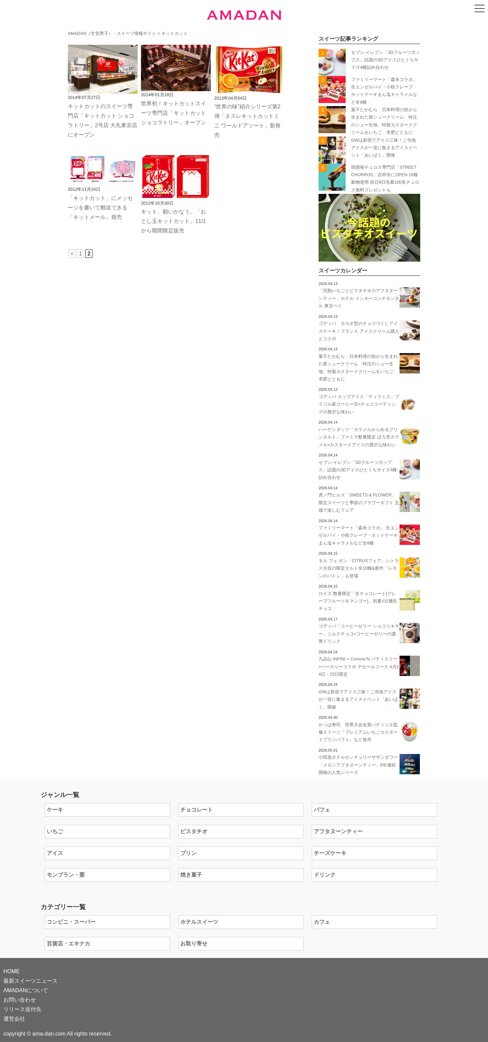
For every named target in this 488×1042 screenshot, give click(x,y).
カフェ (322, 922)
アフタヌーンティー (338, 831)
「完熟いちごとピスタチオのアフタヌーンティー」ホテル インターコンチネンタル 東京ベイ (359, 298)
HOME (11, 971)
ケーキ (55, 810)
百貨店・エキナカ (68, 943)
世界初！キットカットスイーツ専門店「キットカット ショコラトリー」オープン (173, 113)
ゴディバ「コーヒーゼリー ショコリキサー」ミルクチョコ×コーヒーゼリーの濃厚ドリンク (359, 634)
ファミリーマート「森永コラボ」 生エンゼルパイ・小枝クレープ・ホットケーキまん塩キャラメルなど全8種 (359, 535)
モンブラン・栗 (66, 875)
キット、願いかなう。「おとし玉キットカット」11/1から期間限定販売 (173, 221)
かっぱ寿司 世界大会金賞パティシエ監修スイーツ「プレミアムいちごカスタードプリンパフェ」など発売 (358, 732)
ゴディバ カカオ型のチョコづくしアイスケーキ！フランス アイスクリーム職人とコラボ (359, 331)
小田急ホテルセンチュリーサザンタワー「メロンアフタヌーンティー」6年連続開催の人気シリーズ (358, 765)
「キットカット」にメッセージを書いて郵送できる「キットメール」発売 (100, 207)
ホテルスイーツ (199, 922)
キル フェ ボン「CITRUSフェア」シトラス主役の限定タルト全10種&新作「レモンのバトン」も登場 (359, 568)
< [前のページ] (72, 254)
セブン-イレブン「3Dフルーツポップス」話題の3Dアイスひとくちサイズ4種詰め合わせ (385, 60)
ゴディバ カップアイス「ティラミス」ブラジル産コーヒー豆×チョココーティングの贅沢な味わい (359, 404)
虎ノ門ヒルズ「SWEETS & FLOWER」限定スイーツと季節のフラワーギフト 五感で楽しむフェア (359, 502)
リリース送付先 (22, 1009)
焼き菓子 (191, 875)
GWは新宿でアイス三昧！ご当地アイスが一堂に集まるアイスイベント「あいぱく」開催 (384, 148)
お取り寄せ (193, 943)
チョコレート (196, 810)
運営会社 (14, 1019)
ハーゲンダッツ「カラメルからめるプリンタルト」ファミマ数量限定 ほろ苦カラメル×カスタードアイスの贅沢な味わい (359, 437)
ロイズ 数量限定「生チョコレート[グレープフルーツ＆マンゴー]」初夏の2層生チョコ (358, 601)
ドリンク (325, 875)
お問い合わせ (19, 1000)
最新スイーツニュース (30, 981)
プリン (188, 853)
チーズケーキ (330, 853)
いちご (55, 831)
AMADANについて (25, 990)
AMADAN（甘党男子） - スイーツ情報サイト (112, 33)
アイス (55, 853)
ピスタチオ (193, 831)
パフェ (322, 810)
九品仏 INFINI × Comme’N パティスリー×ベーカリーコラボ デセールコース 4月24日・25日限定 (359, 666)
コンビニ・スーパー (71, 922)
